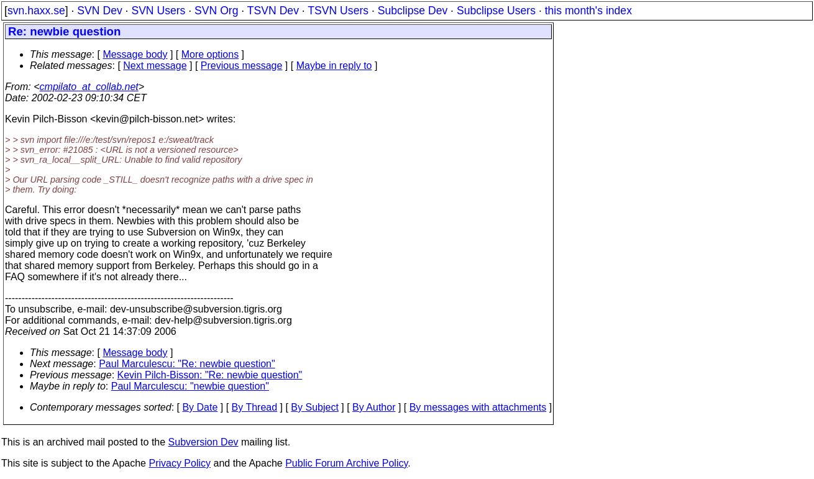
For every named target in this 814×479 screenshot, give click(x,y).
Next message (154, 65)
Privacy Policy (180, 463)
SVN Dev (99, 10)
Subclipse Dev (412, 10)
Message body (135, 54)
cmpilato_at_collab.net (89, 86)
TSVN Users (338, 10)
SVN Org (216, 10)
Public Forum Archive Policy (346, 463)
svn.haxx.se (36, 10)
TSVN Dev (273, 10)
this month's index (588, 10)
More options (210, 54)
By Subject (314, 407)
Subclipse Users (496, 10)
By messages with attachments (478, 407)
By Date (199, 407)
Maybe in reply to (334, 65)
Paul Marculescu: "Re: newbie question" (187, 363)
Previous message (242, 65)
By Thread (255, 407)
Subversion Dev (203, 442)
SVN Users (158, 10)
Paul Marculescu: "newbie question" (190, 386)
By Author (373, 407)
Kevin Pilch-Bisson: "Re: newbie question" (210, 375)
